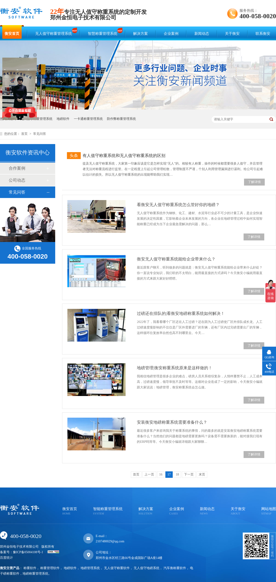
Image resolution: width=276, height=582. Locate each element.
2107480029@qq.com (110, 541)
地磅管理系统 (90, 568)
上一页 (149, 474)
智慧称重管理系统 (104, 31)
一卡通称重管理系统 (88, 119)
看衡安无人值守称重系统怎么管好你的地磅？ (178, 204)
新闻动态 (201, 33)
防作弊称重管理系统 (121, 119)
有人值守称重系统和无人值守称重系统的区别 (124, 155)
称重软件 (29, 568)
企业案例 (171, 33)
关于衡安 (232, 33)
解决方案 (140, 33)
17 (169, 474)
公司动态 (17, 180)
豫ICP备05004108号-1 (28, 552)
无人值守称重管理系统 (54, 31)
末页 (202, 474)
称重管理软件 (50, 568)
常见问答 (39, 134)
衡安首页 (12, 33)
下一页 (189, 474)
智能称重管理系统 (108, 511)
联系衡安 (263, 33)
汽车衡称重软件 (175, 568)
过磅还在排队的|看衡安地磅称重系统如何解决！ (181, 313)
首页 (25, 134)
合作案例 (17, 168)
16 (160, 474)
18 (177, 474)
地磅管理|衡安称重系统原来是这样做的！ (174, 368)
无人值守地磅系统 (146, 568)
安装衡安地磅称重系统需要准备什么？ (172, 422)
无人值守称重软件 (117, 568)
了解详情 (254, 182)
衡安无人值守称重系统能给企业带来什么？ (176, 259)
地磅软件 (63, 119)
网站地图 (268, 511)
